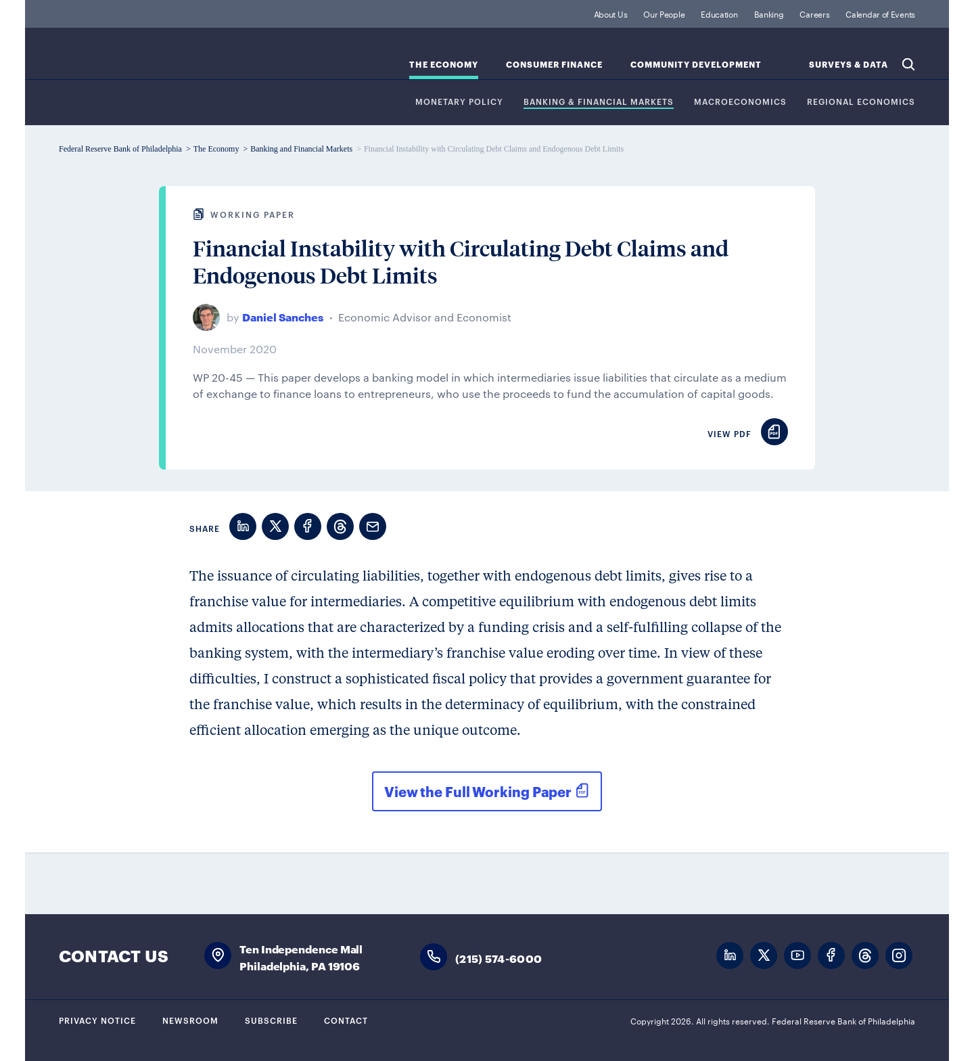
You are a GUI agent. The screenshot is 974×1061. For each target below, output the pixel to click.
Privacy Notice (97, 1020)
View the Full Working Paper (478, 791)
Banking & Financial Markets (599, 102)
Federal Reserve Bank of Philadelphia (170, 61)
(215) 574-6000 (498, 958)
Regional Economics (861, 102)
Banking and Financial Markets (301, 149)
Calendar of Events (880, 13)
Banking (769, 13)
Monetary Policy (459, 102)
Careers (814, 13)
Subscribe (271, 1020)
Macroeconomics (740, 102)
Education (719, 13)
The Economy (443, 65)
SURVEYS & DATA (848, 65)
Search (908, 64)
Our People (664, 13)
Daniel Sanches (282, 316)
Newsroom (190, 1020)
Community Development (696, 65)
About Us (611, 13)
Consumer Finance (554, 65)
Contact (346, 1020)
